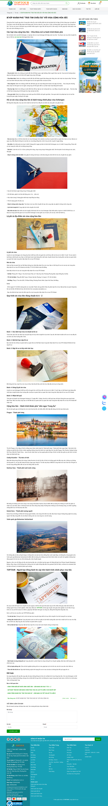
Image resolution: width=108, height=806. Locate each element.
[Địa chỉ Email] (79, 739)
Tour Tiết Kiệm (71, 766)
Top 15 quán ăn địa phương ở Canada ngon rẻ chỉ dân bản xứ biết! (94, 37)
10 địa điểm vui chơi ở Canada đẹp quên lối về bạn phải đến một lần (93, 44)
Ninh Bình (33, 757)
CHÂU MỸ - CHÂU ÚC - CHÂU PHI (92, 753)
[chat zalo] (104, 402)
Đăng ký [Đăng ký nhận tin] (98, 739)
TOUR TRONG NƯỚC (36, 9)
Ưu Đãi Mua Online (72, 769)
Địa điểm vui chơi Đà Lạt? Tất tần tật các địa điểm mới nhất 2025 (93, 51)
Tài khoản (81, 3)
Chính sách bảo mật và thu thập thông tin (38, 785)
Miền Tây (69, 747)
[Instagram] (18, 739)
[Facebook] (8, 739)
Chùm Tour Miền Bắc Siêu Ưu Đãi (75, 760)
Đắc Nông (51, 757)
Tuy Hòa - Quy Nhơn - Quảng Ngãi (56, 763)
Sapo (77, 799)
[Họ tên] (24, 727)
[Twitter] (11, 739)
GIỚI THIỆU (23, 9)
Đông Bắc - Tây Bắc (72, 764)
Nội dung (9, 709)
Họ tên (9, 724)
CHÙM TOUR (70, 757)
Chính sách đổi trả (36, 791)
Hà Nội (33, 747)
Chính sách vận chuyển (37, 789)
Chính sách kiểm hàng (37, 796)
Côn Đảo (69, 750)
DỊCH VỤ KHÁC (77, 9)
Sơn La (33, 772)
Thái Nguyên (34, 774)
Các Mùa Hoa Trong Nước (74, 774)
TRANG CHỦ (12, 9)
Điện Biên (33, 769)
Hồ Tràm (69, 755)
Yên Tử (33, 779)
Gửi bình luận (13, 731)
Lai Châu (33, 759)
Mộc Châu (33, 764)
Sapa (32, 752)
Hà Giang (33, 755)
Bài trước (65, 698)
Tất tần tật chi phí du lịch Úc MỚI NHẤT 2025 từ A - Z (93, 30)
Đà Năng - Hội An (53, 759)
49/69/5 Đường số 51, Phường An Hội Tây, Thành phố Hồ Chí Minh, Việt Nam (18, 753)
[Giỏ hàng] (99, 3)
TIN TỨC (88, 9)
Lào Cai (33, 762)
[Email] (60, 727)
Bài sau (73, 698)
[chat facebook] (104, 397)
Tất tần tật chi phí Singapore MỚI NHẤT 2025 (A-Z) (94, 23)
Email (44, 724)
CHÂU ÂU (87, 750)
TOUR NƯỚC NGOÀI (52, 9)
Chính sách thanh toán (37, 793)
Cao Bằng (33, 767)
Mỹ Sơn (51, 769)
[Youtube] (15, 739)
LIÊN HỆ (97, 9)
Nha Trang (51, 750)
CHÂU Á (87, 747)
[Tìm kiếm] (66, 3)
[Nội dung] (42, 717)
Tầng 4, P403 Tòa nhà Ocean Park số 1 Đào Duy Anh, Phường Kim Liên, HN (17, 768)
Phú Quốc (69, 752)
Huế (50, 766)
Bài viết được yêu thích (88, 19)
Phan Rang (52, 771)
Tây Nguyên (52, 755)
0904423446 (16, 779)
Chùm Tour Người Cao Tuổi (74, 771)
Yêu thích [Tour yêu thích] (92, 3)
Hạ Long (33, 750)
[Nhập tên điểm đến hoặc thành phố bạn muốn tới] (47, 3)
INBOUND (65, 9)
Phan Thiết (52, 747)
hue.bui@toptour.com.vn (17, 777)
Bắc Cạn (33, 776)
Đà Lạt (50, 752)
